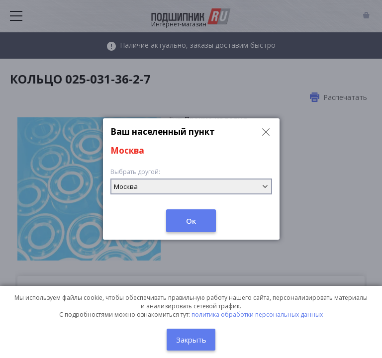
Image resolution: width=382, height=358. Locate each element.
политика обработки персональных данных (257, 314)
